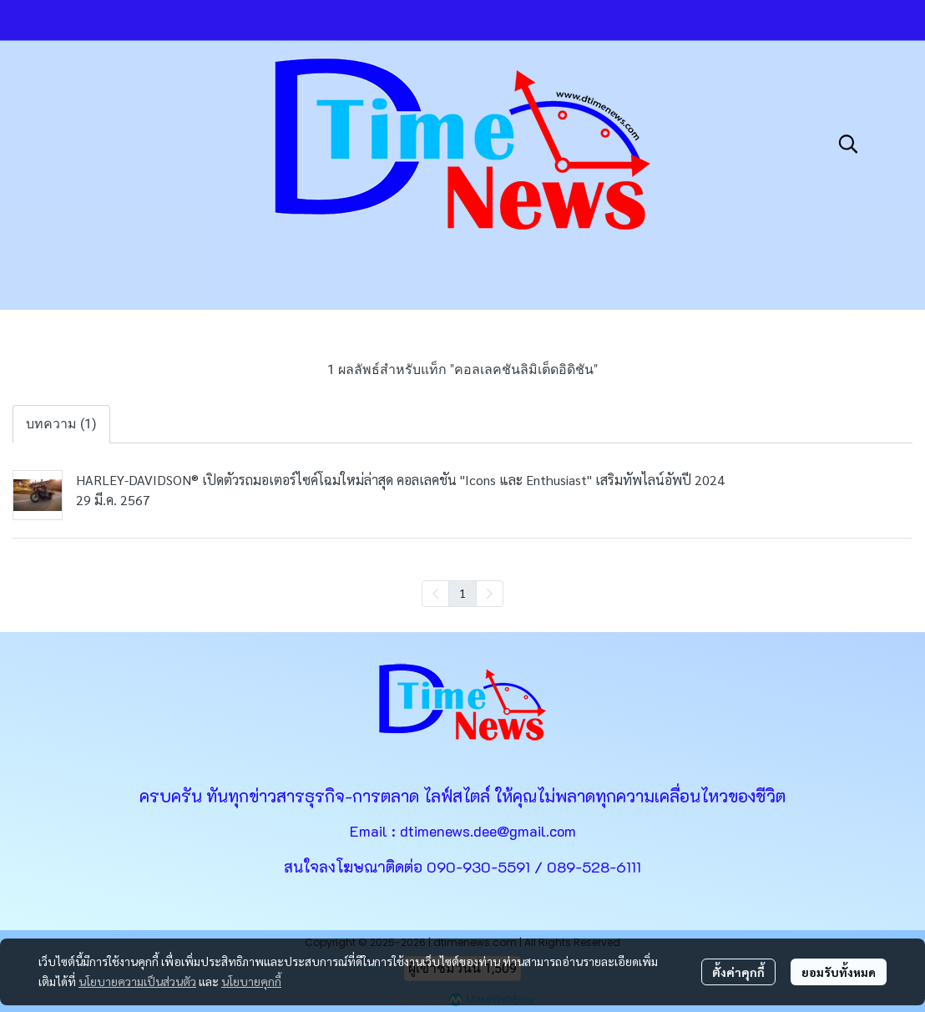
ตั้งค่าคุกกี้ (738, 971)
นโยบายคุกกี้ (251, 981)
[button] (848, 143)
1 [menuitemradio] (462, 592)
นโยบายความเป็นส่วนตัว (137, 981)
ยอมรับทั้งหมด (838, 971)
